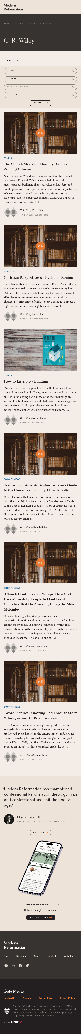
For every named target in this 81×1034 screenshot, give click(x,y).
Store (37, 956)
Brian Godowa (39, 755)
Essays (8, 158)
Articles (9, 272)
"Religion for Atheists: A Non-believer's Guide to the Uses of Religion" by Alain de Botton (40, 488)
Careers (27, 998)
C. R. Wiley (25, 210)
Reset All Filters (40, 103)
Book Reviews (12, 479)
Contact (52, 956)
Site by (13, 1022)
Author (32, 24)
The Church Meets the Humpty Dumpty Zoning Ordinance (36, 167)
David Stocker (39, 210)
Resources (19, 24)
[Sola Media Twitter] (27, 965)
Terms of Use (45, 998)
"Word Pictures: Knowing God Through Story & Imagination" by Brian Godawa (40, 715)
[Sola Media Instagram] (13, 965)
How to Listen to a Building (26, 382)
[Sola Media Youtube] (6, 965)
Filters (15, 60)
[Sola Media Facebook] (20, 965)
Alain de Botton (40, 527)
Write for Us (70, 956)
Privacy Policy (67, 998)
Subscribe (21, 956)
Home (6, 24)
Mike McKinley (40, 646)
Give (6, 956)
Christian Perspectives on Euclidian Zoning (38, 278)
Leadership (9, 998)
